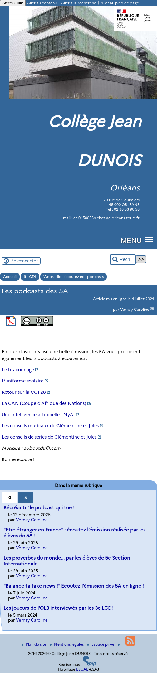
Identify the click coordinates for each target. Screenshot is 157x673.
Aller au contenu (42, 3)
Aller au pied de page (120, 3)
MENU (131, 240)
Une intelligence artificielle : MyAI (38, 414)
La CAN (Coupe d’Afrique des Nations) (44, 403)
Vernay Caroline (134, 309)
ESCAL (82, 669)
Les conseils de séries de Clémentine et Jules (49, 437)
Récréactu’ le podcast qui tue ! (39, 508)
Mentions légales (67, 644)
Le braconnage (18, 370)
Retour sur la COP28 (24, 392)
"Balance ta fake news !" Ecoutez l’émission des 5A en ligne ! (73, 586)
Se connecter (24, 260)
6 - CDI (30, 276)
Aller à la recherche (78, 3)
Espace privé (101, 644)
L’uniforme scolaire (22, 381)
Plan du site (34, 644)
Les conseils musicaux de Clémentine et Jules (50, 426)
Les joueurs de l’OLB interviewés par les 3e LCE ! (58, 608)
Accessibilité (12, 3)
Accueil (10, 276)
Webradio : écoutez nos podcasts (73, 276)
